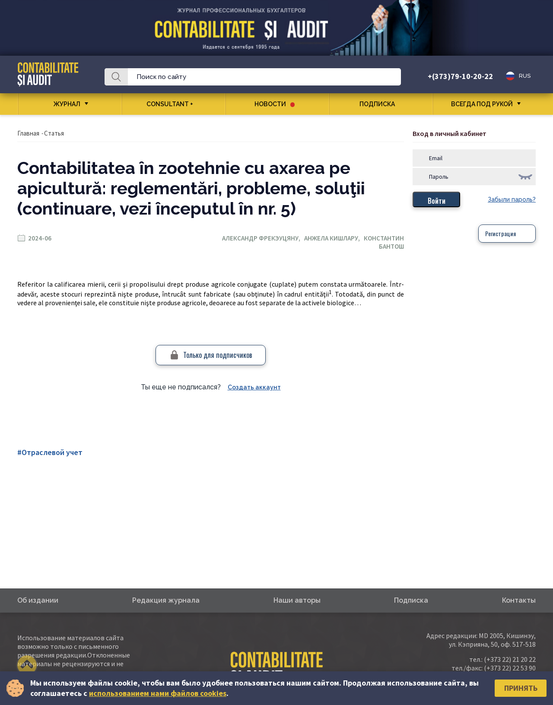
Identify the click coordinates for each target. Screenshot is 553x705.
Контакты (519, 600)
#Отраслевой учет (50, 452)
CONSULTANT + (173, 104)
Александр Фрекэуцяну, (263, 238)
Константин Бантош (384, 242)
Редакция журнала (166, 600)
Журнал (67, 104)
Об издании (37, 600)
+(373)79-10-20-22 (460, 76)
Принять (520, 688)
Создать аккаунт (254, 387)
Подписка (380, 104)
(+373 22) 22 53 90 (510, 668)
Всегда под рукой (482, 104)
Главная (28, 133)
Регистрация (500, 233)
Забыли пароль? (512, 199)
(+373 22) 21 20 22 (510, 659)
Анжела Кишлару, (334, 238)
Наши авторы (297, 600)
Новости (274, 104)
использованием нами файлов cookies (157, 693)
